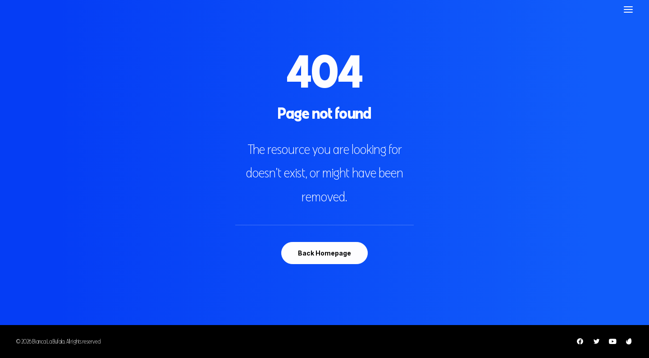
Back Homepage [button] (324, 253)
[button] (628, 9)
